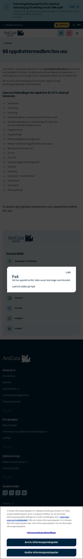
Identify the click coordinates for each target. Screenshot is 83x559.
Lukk (68, 272)
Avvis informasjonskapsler (41, 542)
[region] (41, 532)
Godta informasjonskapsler (42, 552)
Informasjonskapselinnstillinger (41, 533)
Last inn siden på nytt (23, 286)
